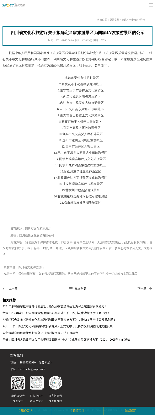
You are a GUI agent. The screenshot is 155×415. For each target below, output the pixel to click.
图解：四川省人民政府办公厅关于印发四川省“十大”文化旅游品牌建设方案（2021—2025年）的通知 (66, 339)
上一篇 (9, 288)
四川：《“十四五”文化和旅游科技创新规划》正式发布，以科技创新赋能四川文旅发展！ (59, 326)
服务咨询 (27, 410)
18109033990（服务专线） (36, 362)
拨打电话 (78, 410)
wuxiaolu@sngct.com (32, 369)
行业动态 (133, 19)
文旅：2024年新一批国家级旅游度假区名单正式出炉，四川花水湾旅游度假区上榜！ (56, 313)
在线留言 (130, 410)
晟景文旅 (114, 19)
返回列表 (77, 289)
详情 (142, 19)
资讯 (124, 19)
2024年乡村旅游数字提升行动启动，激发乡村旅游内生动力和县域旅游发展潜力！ (54, 306)
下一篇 (145, 288)
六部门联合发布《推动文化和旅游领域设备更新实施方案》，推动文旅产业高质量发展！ (59, 319)
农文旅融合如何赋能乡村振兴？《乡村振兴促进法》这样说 (40, 333)
